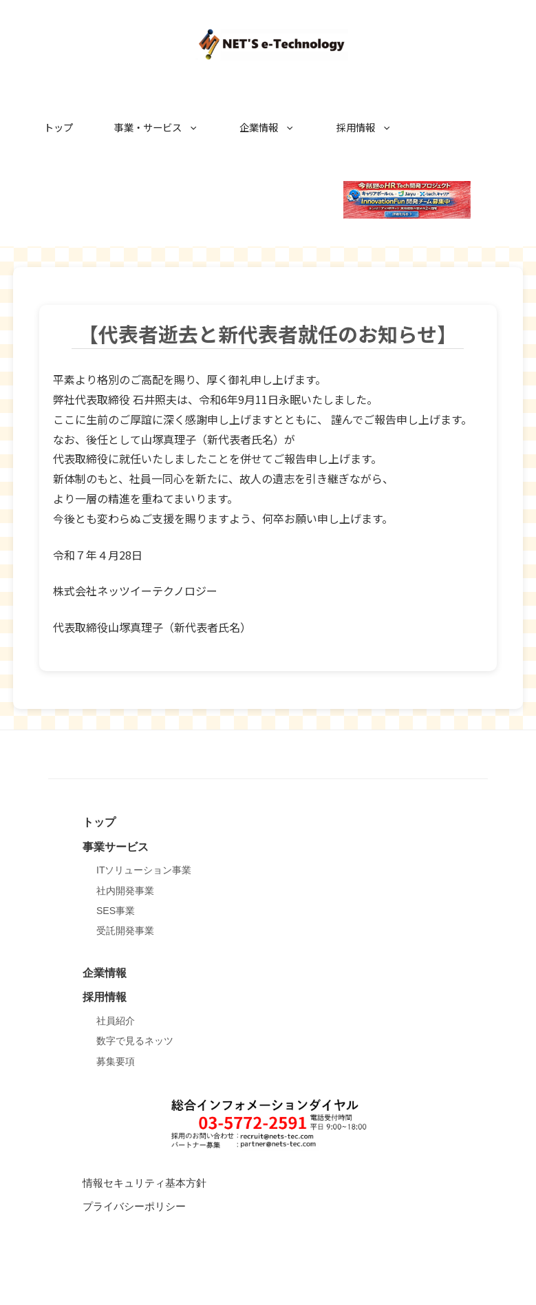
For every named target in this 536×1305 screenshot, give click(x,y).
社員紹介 (115, 1020)
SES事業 (115, 910)
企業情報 (273, 127)
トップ (58, 127)
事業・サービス (163, 127)
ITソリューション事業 (143, 870)
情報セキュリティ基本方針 (144, 1183)
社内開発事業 (125, 890)
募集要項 (115, 1061)
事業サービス (116, 847)
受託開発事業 (125, 930)
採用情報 (370, 127)
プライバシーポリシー (134, 1206)
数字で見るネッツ (134, 1040)
